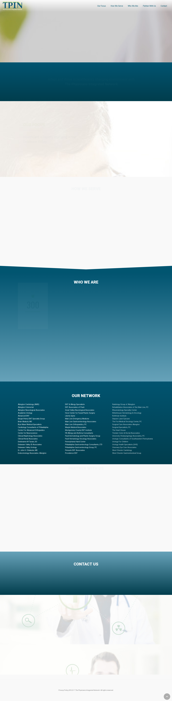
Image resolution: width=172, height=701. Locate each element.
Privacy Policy (63, 690)
